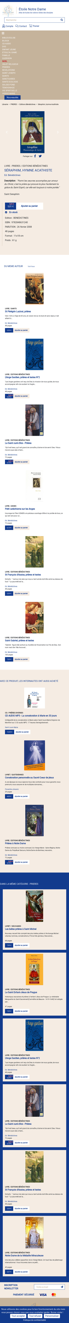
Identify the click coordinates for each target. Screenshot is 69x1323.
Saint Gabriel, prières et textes (19, 640)
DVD (4, 46)
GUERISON (7, 58)
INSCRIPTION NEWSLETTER (11, 1287)
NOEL (4, 61)
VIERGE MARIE (8, 93)
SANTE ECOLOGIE (10, 82)
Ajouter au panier (29, 206)
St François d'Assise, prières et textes (23, 574)
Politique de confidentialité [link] (34, 1320)
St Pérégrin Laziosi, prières (18, 311)
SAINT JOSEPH (8, 73)
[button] (6, 132)
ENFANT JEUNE (9, 49)
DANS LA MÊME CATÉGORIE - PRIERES (19, 884)
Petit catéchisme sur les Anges (20, 509)
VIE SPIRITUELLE (9, 90)
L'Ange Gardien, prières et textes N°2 (22, 377)
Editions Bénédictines (27, 104)
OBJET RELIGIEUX (10, 64)
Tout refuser (35, 1316)
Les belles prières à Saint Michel (20, 929)
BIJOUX (5, 41)
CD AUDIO (6, 43)
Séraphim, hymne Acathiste (48, 104)
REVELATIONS (8, 70)
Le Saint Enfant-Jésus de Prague (21, 992)
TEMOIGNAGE (8, 87)
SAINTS (5, 76)
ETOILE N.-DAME (9, 52)
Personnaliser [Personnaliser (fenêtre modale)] (52, 1316)
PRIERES (6, 67)
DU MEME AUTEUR (19, 266)
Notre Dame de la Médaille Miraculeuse (24, 1255)
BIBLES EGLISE (8, 38)
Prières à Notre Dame (15, 843)
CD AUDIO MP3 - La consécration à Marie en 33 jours (31, 715)
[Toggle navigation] (4, 33)
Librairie (5, 104)
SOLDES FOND (8, 85)
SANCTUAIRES (8, 79)
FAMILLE (6, 55)
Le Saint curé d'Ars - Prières (18, 443)
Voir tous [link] (31, 266)
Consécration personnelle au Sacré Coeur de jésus (29, 777)
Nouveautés (12, 97)
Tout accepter (18, 1316)
